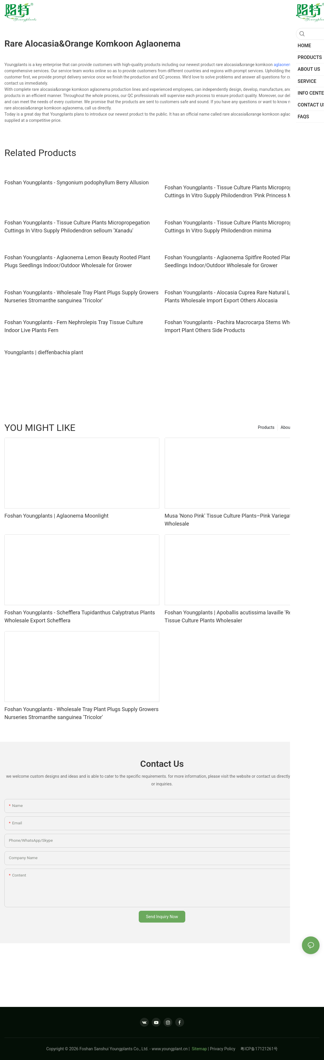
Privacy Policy (225, 1048)
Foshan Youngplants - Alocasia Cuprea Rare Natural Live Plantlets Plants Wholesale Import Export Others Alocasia (242, 296)
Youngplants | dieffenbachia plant (43, 352)
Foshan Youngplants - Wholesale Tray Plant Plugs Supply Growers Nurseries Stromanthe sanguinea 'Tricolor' (81, 296)
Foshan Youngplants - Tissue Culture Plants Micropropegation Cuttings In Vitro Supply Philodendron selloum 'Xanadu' (77, 226)
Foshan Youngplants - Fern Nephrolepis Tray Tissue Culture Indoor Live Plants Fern (73, 326)
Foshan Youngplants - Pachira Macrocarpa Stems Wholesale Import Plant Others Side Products (236, 326)
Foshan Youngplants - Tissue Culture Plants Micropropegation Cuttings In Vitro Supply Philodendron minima (237, 226)
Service (310, 427)
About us (289, 427)
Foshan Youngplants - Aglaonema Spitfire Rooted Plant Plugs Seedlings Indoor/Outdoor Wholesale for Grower (236, 261)
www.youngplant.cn (170, 1048)
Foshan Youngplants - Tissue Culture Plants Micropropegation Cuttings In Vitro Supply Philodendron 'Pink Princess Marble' (237, 191)
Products (266, 427)
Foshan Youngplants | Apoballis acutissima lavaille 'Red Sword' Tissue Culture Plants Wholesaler (238, 616)
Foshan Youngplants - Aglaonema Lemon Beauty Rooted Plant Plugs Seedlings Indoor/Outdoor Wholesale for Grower (77, 261)
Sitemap (199, 1048)
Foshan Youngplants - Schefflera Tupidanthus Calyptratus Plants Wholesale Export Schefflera (79, 616)
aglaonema (284, 64)
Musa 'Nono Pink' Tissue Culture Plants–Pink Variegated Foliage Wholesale (240, 520)
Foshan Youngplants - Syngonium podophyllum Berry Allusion (76, 182)
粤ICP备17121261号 (259, 1048)
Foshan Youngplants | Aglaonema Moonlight (56, 516)
